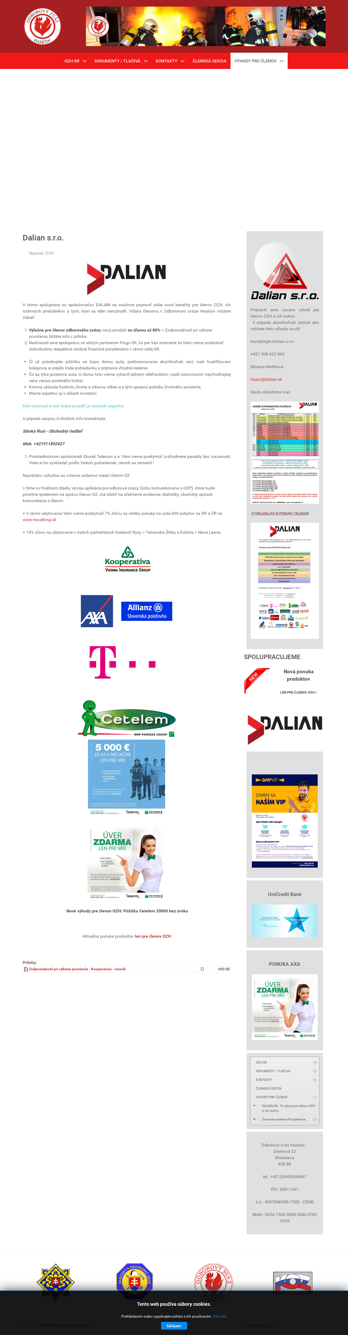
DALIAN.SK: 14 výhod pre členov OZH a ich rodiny (288, 1108)
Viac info (220, 1316)
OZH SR (261, 1062)
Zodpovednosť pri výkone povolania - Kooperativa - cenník (77, 969)
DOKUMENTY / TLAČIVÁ (273, 1071)
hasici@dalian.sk (266, 379)
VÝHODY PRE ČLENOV (272, 1097)
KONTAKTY (264, 1080)
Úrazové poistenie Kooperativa (284, 1119)
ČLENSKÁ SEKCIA (268, 1088)
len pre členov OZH (153, 936)
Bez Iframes (174, 148)
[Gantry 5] (42, 26)
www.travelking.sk (39, 519)
